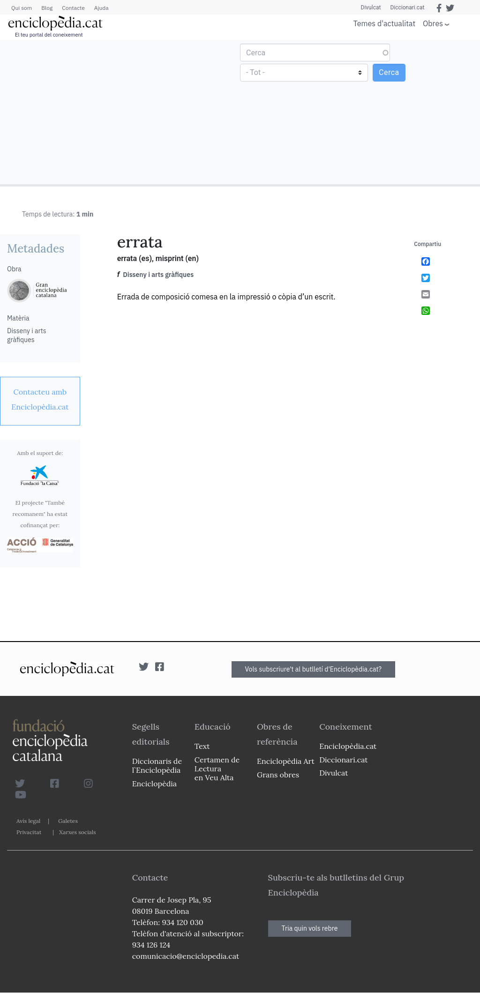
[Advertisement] (121, 111)
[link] (40, 399)
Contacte (73, 7)
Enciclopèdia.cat (347, 746)
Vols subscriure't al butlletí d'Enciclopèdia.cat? (313, 669)
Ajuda (101, 7)
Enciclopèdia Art (286, 761)
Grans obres (278, 774)
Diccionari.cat (407, 7)
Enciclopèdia (154, 783)
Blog (46, 7)
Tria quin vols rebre (310, 928)
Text (202, 746)
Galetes (68, 820)
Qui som (21, 7)
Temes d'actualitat (384, 23)
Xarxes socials (77, 832)
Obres (433, 23)
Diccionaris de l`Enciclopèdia (157, 765)
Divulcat (371, 7)
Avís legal (28, 820)
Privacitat (28, 832)
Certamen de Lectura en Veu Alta (217, 768)
